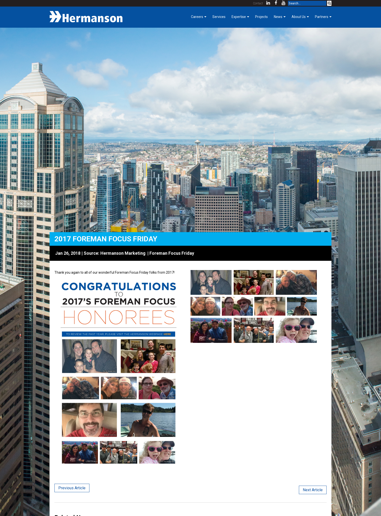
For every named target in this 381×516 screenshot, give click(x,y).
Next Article (313, 490)
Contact (258, 3)
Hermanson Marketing (123, 253)
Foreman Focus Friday (171, 253)
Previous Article (72, 488)
